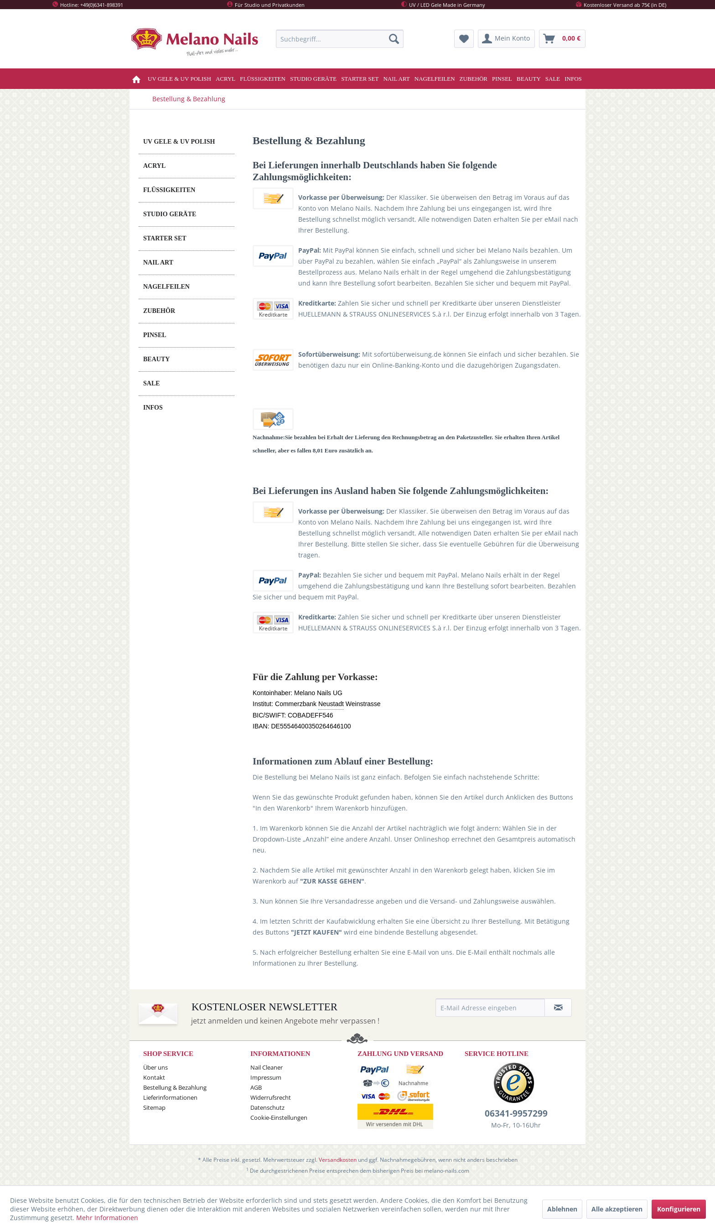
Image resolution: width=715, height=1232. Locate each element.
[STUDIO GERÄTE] (313, 78)
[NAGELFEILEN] (434, 78)
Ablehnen (562, 1209)
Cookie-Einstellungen (278, 1117)
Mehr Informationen (107, 1217)
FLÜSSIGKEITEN (169, 190)
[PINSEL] (502, 78)
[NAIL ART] (396, 78)
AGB (256, 1087)
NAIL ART (158, 262)
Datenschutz (267, 1107)
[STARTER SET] (360, 78)
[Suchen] (394, 39)
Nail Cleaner (266, 1067)
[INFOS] (573, 78)
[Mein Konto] (506, 39)
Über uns (155, 1067)
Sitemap (154, 1107)
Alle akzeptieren (616, 1209)
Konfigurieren (678, 1209)
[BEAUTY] (528, 78)
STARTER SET (165, 238)
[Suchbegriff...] (340, 39)
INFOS (153, 407)
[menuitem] (340, 39)
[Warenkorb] (562, 39)
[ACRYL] (225, 78)
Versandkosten (338, 1160)
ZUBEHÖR (159, 310)
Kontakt (154, 1077)
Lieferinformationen (170, 1097)
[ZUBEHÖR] (473, 78)
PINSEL (154, 335)
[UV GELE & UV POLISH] (179, 78)
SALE (151, 383)
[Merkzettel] (464, 39)
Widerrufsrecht (270, 1097)
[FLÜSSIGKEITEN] (263, 78)
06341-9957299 (516, 1113)
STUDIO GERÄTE (169, 214)
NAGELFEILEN (166, 286)
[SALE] (553, 78)
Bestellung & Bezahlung (175, 1087)
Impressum (265, 1077)
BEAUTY (156, 359)
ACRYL (154, 165)
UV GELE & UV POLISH (179, 141)
